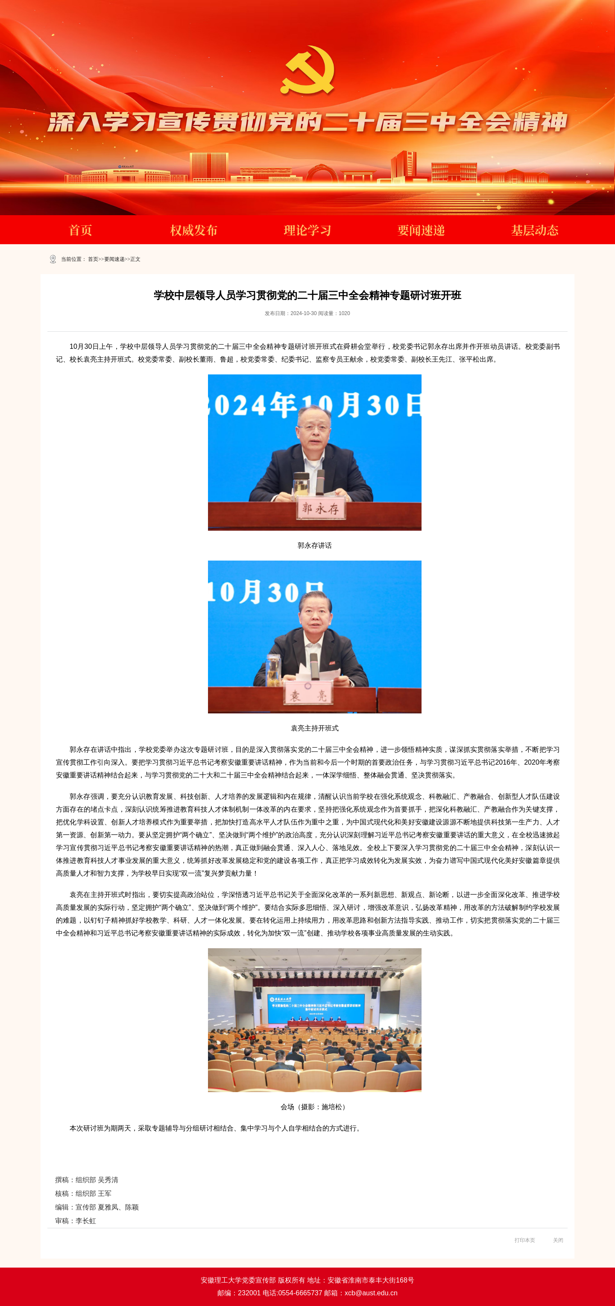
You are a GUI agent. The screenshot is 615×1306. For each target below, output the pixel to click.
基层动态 (535, 229)
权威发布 (194, 229)
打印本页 (525, 1240)
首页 (80, 229)
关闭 (558, 1240)
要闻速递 (421, 229)
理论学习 (307, 229)
